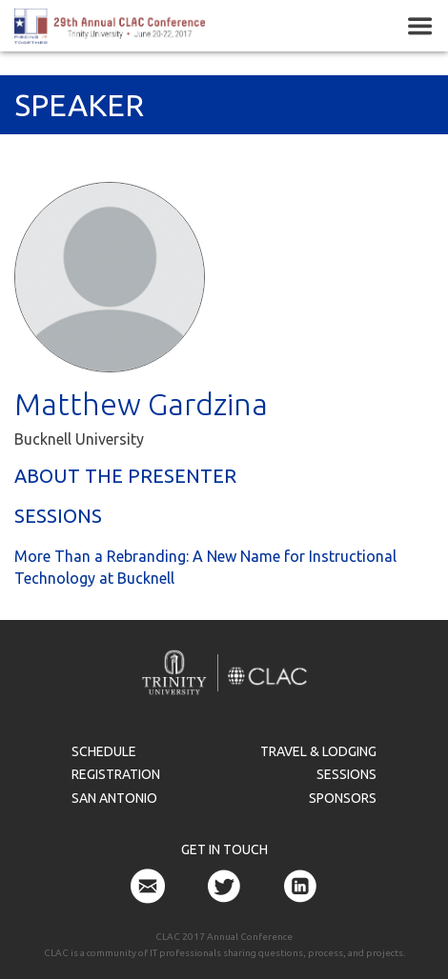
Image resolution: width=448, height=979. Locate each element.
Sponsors (343, 798)
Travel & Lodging (318, 751)
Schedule (103, 751)
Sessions (346, 774)
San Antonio (114, 798)
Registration (115, 774)
